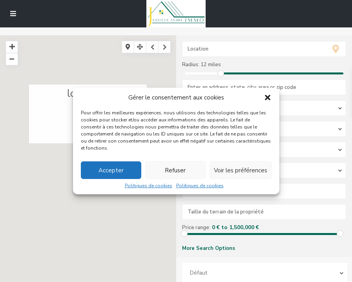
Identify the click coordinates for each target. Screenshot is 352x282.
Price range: (196, 227)
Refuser (175, 170)
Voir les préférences (240, 170)
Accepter (111, 170)
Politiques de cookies (148, 186)
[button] (268, 98)
